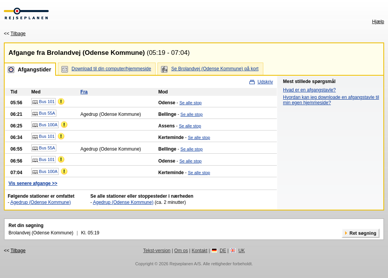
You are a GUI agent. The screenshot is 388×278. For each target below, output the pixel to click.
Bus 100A (45, 125)
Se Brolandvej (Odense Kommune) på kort (214, 68)
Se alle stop (191, 102)
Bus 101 (43, 102)
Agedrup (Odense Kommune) (40, 202)
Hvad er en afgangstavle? (309, 90)
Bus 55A (43, 113)
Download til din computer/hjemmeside (111, 68)
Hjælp (378, 21)
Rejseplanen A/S (185, 263)
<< (14, 33)
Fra (84, 92)
